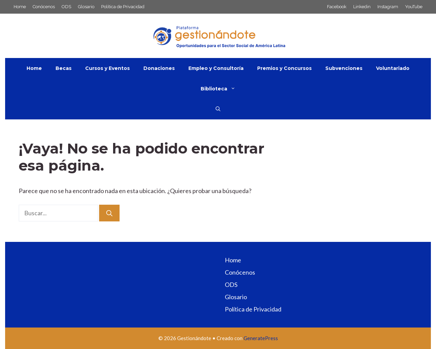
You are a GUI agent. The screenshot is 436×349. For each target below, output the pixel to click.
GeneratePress (261, 338)
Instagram (387, 6)
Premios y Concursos (284, 68)
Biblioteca (221, 88)
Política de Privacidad (122, 6)
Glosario (86, 6)
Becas (64, 68)
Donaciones (159, 68)
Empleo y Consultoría (216, 68)
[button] (218, 109)
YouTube (413, 6)
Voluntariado (392, 68)
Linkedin (362, 6)
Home (20, 6)
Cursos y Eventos (107, 68)
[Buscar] (109, 213)
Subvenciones (343, 68)
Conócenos (44, 6)
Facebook (336, 6)
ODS (66, 6)
